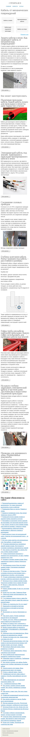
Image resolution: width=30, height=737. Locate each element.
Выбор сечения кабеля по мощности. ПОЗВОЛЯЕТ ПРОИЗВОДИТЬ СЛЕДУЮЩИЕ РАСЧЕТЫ (14, 629)
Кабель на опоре (22, 29)
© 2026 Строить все (6, 728)
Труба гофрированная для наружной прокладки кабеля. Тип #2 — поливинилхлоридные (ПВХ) (13, 681)
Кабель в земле (8, 20)
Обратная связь (5, 734)
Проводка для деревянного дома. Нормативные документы (14, 455)
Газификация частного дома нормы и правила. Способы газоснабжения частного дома (14, 676)
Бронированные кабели (22, 20)
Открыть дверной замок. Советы (12, 672)
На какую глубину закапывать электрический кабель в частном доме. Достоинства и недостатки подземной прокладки (14, 389)
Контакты (4, 730)
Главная (8, 6)
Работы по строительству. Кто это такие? (15, 604)
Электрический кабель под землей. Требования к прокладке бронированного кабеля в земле (14, 155)
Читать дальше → (6, 90)
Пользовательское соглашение (12, 730)
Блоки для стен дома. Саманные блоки (14, 592)
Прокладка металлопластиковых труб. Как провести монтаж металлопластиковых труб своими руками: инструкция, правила (14, 643)
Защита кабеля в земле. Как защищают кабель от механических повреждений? (14, 40)
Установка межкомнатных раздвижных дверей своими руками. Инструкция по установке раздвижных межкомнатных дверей (14, 546)
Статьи (21, 6)
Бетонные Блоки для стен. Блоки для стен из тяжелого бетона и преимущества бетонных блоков (14, 709)
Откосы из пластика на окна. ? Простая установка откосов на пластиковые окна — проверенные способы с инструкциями (13, 573)
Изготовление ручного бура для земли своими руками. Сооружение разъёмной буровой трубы (13, 567)
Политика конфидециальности (8, 732)
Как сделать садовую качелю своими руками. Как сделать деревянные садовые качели (13, 687)
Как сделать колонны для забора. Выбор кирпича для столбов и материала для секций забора (14, 664)
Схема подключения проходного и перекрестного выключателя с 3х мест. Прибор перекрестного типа (15, 555)
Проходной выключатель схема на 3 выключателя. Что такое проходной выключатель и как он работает (12, 505)
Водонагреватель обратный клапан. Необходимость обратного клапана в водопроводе (12, 530)
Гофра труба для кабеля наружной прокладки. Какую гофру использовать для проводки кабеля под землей (15, 333)
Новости (15, 6)
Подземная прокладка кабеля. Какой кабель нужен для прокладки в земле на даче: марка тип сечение (14, 102)
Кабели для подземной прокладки (8, 29)
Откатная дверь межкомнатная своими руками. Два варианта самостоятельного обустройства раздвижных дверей (13, 718)
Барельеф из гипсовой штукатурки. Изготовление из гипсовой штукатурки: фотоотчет (12, 608)
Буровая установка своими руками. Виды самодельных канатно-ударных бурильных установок (14, 561)
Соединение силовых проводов (11, 203)
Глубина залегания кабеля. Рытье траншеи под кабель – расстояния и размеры (14, 258)
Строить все (15, 3)
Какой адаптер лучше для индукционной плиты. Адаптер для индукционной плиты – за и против (14, 536)
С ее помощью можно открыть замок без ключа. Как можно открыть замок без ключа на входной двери (14, 600)
